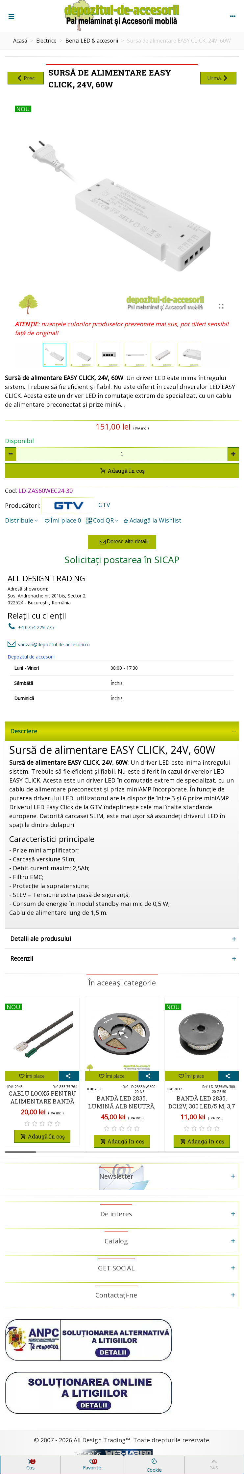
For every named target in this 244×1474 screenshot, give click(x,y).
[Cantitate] (122, 454)
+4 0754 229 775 (31, 627)
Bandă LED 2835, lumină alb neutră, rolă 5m (122, 1106)
